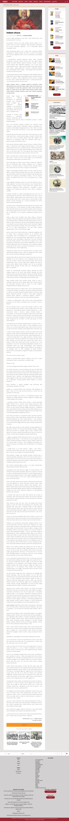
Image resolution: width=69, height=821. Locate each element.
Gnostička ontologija (57, 16)
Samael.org (18, 773)
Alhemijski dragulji (59, 43)
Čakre (36, 778)
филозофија (37, 763)
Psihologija (57, 13)
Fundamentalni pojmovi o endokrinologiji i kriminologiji (35, 106)
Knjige (18, 761)
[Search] (65, 1)
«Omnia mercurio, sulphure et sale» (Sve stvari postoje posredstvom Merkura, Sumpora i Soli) (56, 147)
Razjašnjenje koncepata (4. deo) (18, 813)
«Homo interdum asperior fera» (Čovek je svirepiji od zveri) (19, 802)
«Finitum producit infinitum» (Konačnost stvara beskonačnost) (56, 175)
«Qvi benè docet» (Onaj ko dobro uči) (18, 793)
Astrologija (37, 775)
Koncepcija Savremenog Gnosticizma (58, 61)
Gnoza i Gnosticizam (39, 759)
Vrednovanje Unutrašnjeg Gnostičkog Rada (59, 75)
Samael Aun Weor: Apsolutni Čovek (59, 37)
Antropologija (37, 767)
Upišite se (50, 797)
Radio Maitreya (18, 771)
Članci (18, 759)
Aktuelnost (57, 14)
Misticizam (37, 783)
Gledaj (57, 47)
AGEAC (18, 769)
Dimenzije (37, 779)
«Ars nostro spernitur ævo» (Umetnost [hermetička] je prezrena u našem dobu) (57, 116)
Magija (36, 784)
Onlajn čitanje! (58, 27)
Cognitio (51, 161)
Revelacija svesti (35, 112)
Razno (36, 785)
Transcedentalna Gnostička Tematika (59, 82)
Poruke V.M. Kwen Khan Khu (40, 787)
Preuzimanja (37, 760)
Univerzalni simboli (38, 780)
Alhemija (30, 35)
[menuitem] (54, 1)
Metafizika (25, 35)
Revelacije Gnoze (59, 67)
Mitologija (37, 762)
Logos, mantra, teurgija (58, 30)
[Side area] (67, 1)
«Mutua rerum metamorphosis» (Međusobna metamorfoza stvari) (56, 189)
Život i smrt (37, 770)
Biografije (57, 35)
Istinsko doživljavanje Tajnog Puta (59, 89)
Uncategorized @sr (39, 764)
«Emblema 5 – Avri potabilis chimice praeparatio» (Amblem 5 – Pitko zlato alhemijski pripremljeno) (57, 131)
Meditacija (37, 781)
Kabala (36, 774)
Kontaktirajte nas (50, 791)
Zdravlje (36, 786)
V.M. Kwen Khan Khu (53, 118)
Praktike (18, 763)
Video (18, 765)
